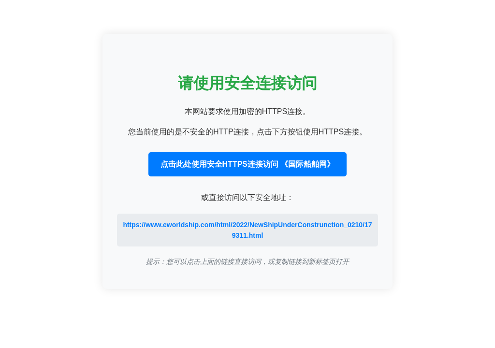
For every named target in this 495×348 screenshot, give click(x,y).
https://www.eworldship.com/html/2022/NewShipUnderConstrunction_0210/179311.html (247, 230)
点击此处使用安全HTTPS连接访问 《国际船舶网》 (247, 164)
